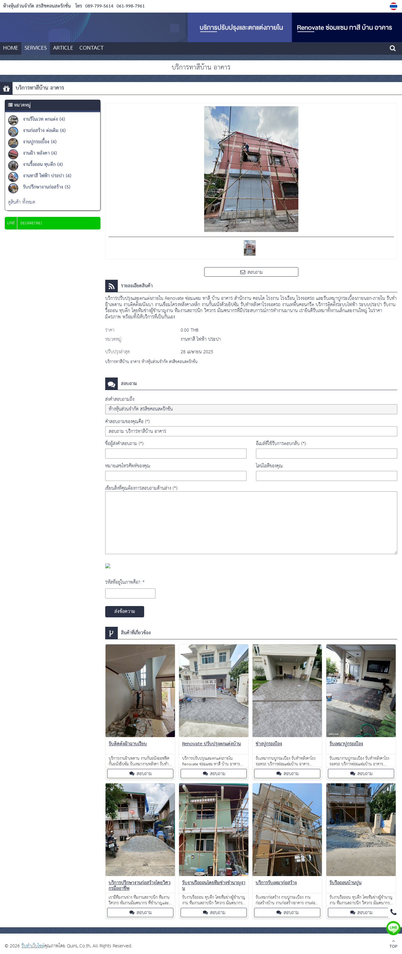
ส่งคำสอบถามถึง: (120, 399)
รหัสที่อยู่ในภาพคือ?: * (124, 582)
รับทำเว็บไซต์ (32, 946)
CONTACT (91, 48)
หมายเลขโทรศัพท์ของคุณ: (128, 466)
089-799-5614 (99, 6)
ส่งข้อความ (124, 611)
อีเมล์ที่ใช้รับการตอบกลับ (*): (281, 443)
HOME (10, 48)
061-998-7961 (130, 6)
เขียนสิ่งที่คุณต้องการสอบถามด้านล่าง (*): (141, 488)
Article (63, 48)
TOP (393, 945)
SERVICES (35, 48)
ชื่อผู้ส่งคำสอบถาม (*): (124, 443)
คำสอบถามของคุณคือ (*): (127, 421)
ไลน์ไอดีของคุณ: (270, 466)
